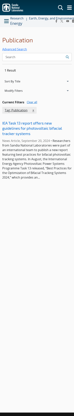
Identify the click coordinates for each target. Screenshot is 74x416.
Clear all (32, 102)
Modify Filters (18, 90)
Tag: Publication (16, 110)
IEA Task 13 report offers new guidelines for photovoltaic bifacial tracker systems (32, 128)
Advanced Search (14, 49)
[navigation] (37, 81)
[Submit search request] (67, 57)
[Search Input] (37, 57)
